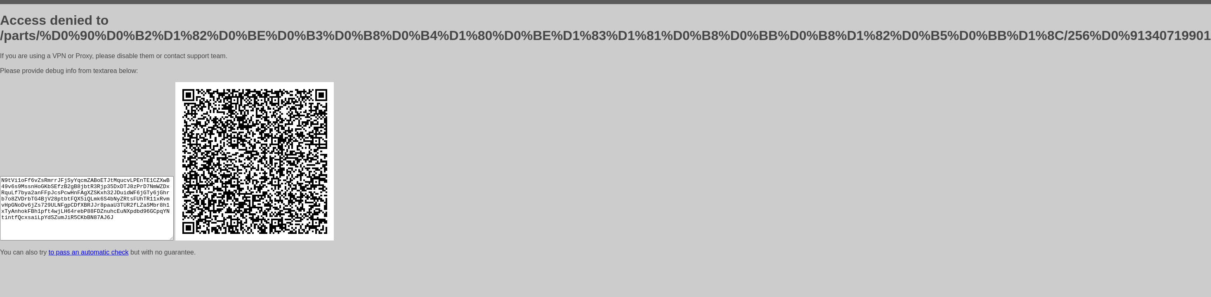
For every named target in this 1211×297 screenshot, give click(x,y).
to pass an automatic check (89, 252)
